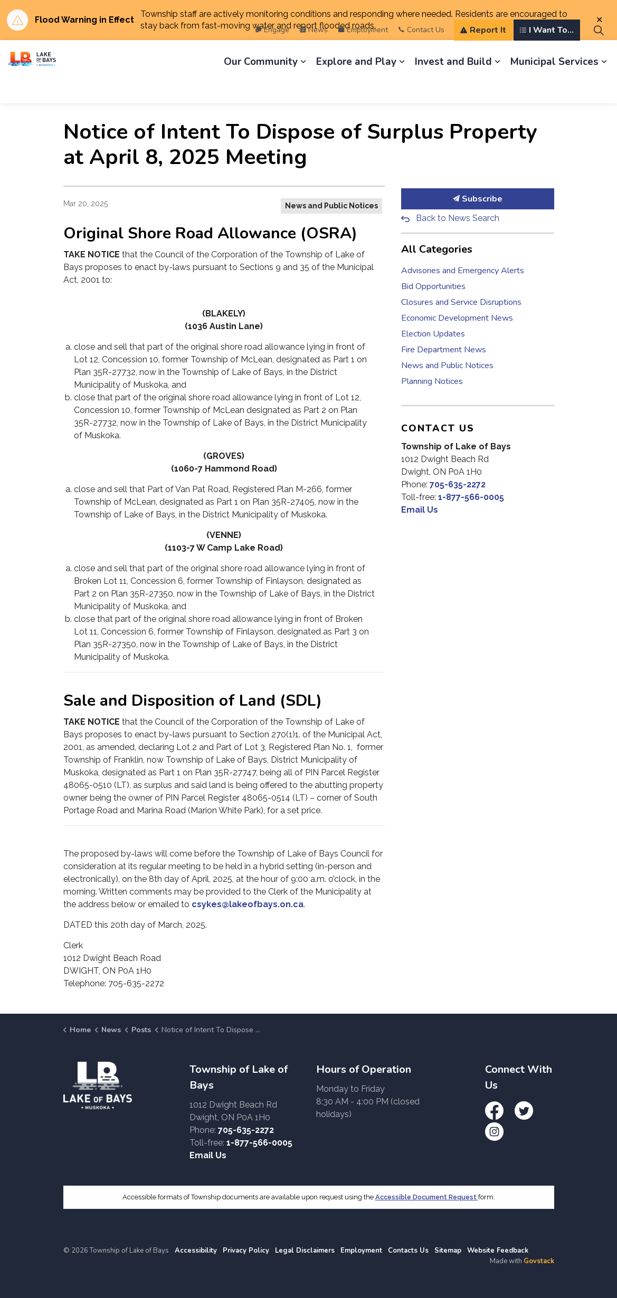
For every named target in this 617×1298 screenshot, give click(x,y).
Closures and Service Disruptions (461, 302)
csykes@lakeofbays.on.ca (247, 904)
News (314, 56)
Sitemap (447, 1250)
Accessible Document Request (426, 1197)
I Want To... (547, 55)
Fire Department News (443, 349)
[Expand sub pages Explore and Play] (401, 87)
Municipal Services (554, 87)
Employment (363, 56)
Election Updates (433, 334)
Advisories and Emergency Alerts (462, 270)
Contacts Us (408, 1250)
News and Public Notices (331, 205)
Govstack (539, 1261)
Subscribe (477, 198)
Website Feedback (497, 1250)
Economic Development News (457, 318)
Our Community (261, 87)
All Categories (436, 249)
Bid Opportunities (433, 286)
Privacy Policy (246, 1250)
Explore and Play (356, 87)
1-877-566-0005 (471, 497)
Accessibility (196, 1250)
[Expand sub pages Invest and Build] (497, 87)
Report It (483, 55)
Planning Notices (432, 381)
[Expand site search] (598, 56)
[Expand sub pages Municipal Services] (604, 87)
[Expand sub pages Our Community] (303, 87)
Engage (272, 56)
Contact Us (421, 56)
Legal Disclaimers (305, 1250)
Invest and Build (453, 87)
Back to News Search (457, 218)
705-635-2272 (458, 484)
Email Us (419, 510)
